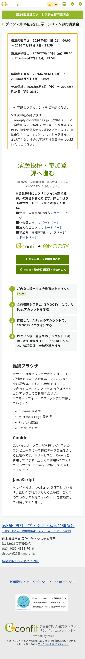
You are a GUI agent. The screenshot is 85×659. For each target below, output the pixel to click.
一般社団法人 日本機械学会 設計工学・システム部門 (36, 531)
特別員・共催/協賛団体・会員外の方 (43, 269)
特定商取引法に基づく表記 (20, 561)
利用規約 (16, 582)
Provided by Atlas (42, 636)
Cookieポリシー (63, 582)
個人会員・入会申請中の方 (42, 259)
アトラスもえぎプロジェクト (53, 644)
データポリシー (37, 582)
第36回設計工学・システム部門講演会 (38, 525)
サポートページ (49, 223)
